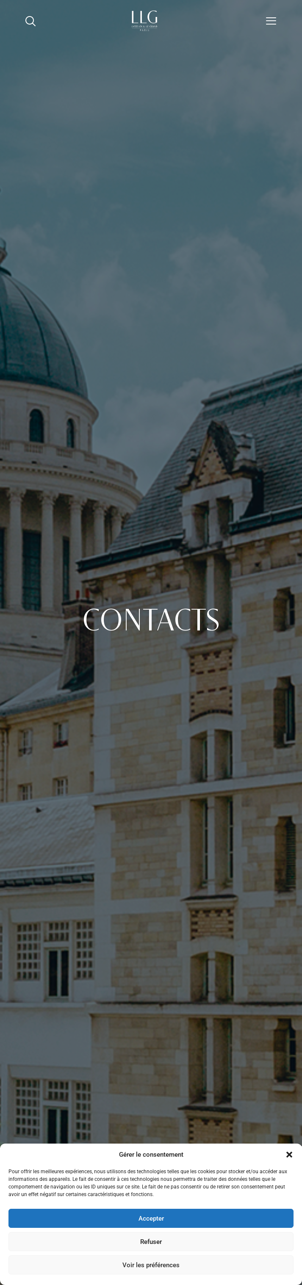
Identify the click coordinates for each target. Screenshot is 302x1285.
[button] (289, 1154)
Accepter (151, 1218)
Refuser (151, 1242)
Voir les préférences (151, 1265)
